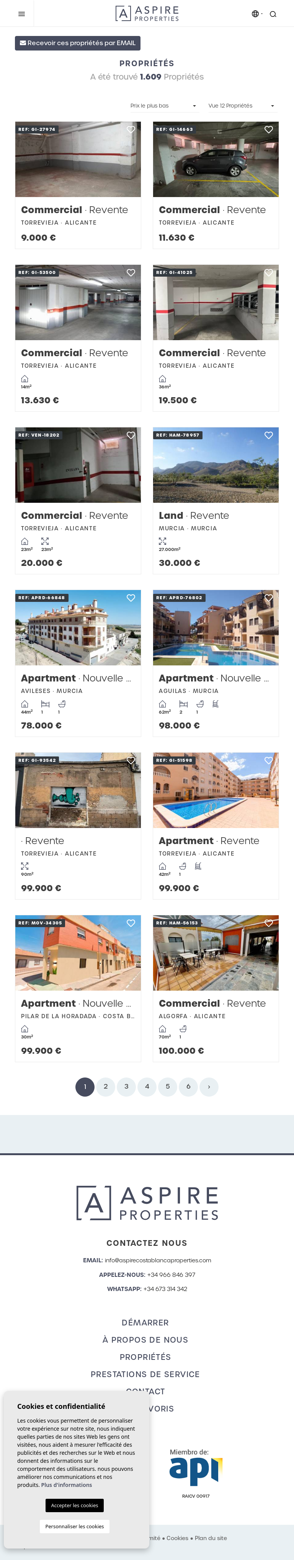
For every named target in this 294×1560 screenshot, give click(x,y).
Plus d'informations (66, 1484)
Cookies (177, 1538)
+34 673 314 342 (165, 1289)
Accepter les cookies (74, 1505)
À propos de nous (145, 1340)
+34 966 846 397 (171, 1274)
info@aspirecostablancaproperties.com (158, 1260)
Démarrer (145, 1323)
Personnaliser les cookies (74, 1526)
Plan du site (211, 1538)
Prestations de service (145, 1374)
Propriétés (146, 1357)
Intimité (150, 1538)
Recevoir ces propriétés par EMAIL (78, 43)
